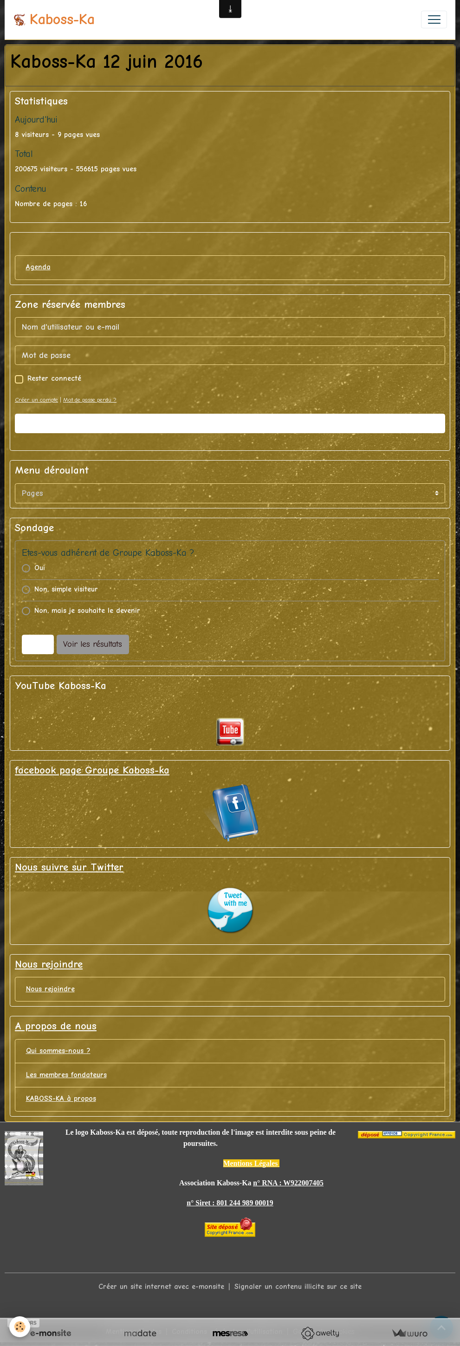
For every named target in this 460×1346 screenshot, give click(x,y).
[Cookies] (19, 1326)
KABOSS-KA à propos (61, 1098)
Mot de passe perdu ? (90, 400)
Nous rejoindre (50, 989)
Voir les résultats (92, 644)
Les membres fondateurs (66, 1075)
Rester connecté (54, 378)
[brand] (54, 19)
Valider (230, 424)
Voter (37, 644)
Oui (39, 568)
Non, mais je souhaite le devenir (87, 610)
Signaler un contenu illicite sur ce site (298, 1286)
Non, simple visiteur (66, 589)
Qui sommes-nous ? (58, 1051)
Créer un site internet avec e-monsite (161, 1286)
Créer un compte (36, 400)
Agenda (38, 267)
